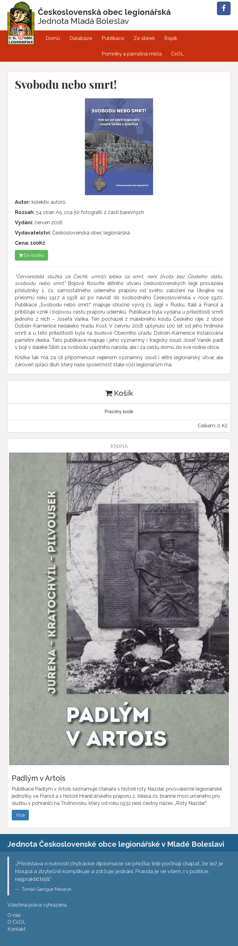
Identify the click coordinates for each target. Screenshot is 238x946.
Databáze (80, 38)
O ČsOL (16, 922)
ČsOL (177, 54)
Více (20, 815)
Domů (53, 38)
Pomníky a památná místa (132, 54)
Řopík (170, 38)
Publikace (113, 38)
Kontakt (16, 929)
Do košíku (31, 255)
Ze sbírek (144, 38)
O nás (14, 915)
